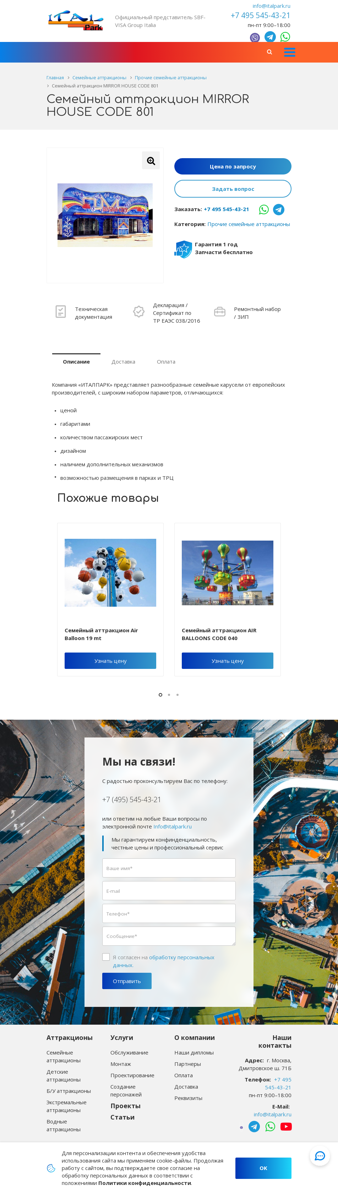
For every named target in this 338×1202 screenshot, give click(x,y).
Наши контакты (274, 1041)
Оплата (166, 361)
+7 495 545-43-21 (226, 209)
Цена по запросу (233, 166)
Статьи (122, 1117)
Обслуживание (129, 1052)
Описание (76, 361)
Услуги (121, 1037)
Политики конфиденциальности (144, 1182)
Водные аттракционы (64, 1125)
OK (263, 1167)
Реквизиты (188, 1097)
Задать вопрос (233, 188)
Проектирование (132, 1075)
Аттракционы (70, 1037)
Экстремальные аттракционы (67, 1106)
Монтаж (120, 1063)
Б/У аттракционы (69, 1090)
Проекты (125, 1105)
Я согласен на (163, 961)
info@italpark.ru (271, 5)
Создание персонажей (126, 1090)
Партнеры (187, 1063)
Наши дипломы (194, 1052)
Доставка (123, 361)
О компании (194, 1037)
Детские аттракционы (64, 1075)
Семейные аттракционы (64, 1056)
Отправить (127, 980)
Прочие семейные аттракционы (248, 223)
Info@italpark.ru (172, 826)
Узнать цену (110, 660)
